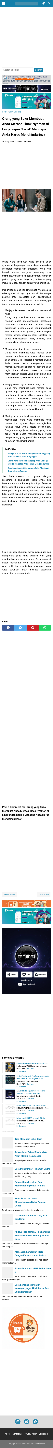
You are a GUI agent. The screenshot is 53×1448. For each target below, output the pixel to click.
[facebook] (8, 628)
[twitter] (20, 628)
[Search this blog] (49, 3)
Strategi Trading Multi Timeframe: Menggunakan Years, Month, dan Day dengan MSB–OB (33, 1077)
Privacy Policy (31, 1434)
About (7, 1434)
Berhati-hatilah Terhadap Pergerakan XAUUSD (32, 1063)
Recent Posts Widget (8, 1131)
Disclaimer (43, 1434)
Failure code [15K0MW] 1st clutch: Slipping (31, 1118)
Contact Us (17, 1434)
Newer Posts (9, 894)
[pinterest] (33, 628)
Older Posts (44, 894)
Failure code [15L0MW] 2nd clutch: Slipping (31, 1105)
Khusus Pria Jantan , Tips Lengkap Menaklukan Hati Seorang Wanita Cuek (32, 1235)
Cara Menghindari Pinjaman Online (32, 1169)
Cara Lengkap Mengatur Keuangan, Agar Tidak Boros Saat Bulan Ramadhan (32, 1288)
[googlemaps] (26, 1421)
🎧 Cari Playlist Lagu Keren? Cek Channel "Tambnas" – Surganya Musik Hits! (31, 1092)
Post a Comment (24, 142)
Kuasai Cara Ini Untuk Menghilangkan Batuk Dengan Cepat (30, 1202)
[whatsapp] (45, 628)
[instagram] (17, 1421)
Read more (30, 1068)
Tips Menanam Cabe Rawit (28, 1139)
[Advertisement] (26, 37)
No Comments (21, 1071)
